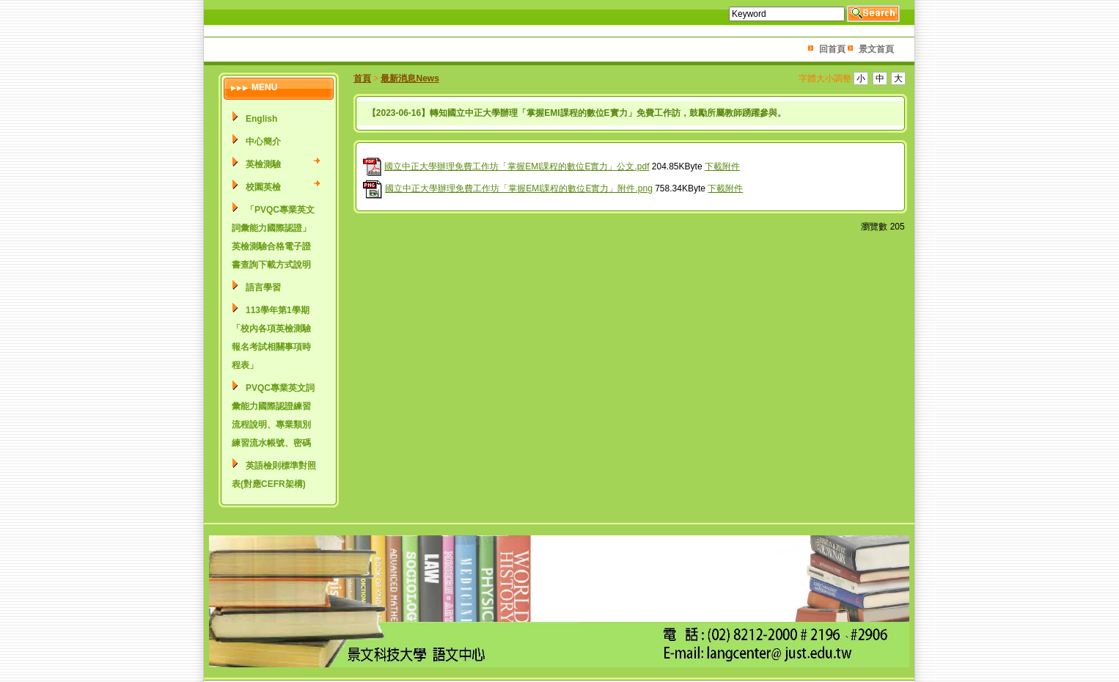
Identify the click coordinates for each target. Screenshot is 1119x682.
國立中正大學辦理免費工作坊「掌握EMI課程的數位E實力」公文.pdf (516, 166)
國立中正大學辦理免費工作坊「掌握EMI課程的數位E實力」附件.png (519, 188)
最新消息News (410, 78)
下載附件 (722, 166)
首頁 (362, 78)
